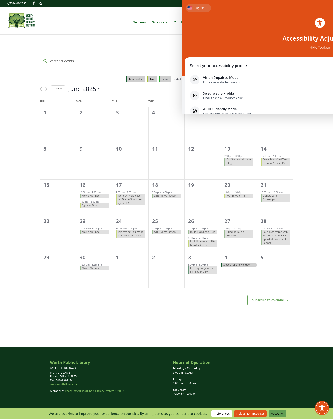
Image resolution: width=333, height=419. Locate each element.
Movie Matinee (91, 195)
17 (119, 184)
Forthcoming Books (286, 3)
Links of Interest (305, 21)
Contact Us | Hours (314, 3)
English (288, 13)
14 (264, 148)
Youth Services (185, 21)
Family (165, 79)
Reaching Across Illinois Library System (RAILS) (94, 391)
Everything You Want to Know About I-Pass (275, 161)
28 (264, 221)
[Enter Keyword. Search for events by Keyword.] (133, 61)
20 (227, 184)
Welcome (140, 21)
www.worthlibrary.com (64, 384)
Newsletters (279, 21)
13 (227, 148)
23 (83, 221)
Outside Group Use (183, 79)
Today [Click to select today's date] (58, 88)
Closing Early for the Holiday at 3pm (202, 270)
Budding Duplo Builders (235, 233)
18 (155, 184)
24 (119, 221)
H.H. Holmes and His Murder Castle (202, 243)
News (260, 21)
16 (83, 184)
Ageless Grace (90, 205)
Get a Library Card (259, 3)
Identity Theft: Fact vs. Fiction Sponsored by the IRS (130, 199)
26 (191, 221)
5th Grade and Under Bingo (239, 161)
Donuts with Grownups (270, 197)
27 (227, 221)
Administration (217, 21)
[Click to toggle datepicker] (84, 88)
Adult (152, 79)
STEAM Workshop (165, 195)
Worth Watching (236, 195)
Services (158, 21)
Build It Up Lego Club (202, 232)
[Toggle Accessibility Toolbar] (322, 408)
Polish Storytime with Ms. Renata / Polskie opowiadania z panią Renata (275, 237)
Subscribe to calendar (268, 300)
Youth (203, 79)
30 (83, 257)
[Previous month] (41, 89)
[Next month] (46, 89)
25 (155, 221)
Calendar (244, 21)
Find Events (239, 61)
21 (264, 184)
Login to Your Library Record (226, 3)
